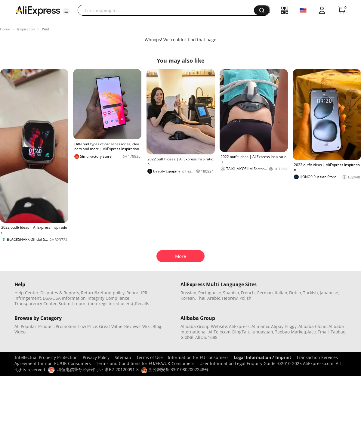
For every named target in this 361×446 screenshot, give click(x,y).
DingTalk (241, 332)
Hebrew (230, 298)
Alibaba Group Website (203, 326)
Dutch (295, 293)
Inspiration (26, 29)
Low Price (87, 326)
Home (5, 29)
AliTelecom (219, 332)
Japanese (329, 293)
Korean (187, 298)
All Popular (25, 326)
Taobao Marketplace (295, 332)
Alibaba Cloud (312, 326)
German (265, 293)
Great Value (110, 326)
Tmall (323, 332)
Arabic (213, 298)
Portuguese (209, 293)
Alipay (277, 326)
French (248, 293)
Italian (281, 293)
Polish (245, 298)
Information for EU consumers (198, 357)
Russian (188, 293)
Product (46, 326)
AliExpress (239, 326)
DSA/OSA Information (64, 298)
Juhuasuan (262, 332)
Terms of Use (149, 357)
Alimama (260, 326)
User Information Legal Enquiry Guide (237, 363)
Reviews (132, 326)
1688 (213, 337)
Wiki (146, 326)
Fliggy (291, 326)
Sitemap (123, 357)
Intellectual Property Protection (46, 357)
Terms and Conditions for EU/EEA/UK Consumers (145, 363)
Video (20, 332)
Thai (201, 298)
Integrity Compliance (108, 298)
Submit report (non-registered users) (96, 303)
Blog (157, 326)
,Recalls (141, 303)
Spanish (231, 293)
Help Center (26, 293)
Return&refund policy (103, 293)
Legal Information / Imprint (262, 357)
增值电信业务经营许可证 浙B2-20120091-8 (98, 369)
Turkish (310, 293)
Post (45, 29)
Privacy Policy (96, 357)
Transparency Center (35, 303)
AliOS (200, 337)
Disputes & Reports (59, 293)
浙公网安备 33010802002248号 (174, 369)
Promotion (66, 326)
